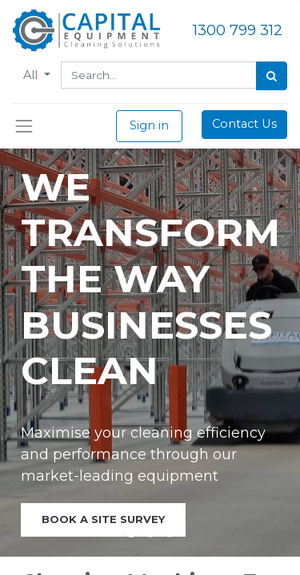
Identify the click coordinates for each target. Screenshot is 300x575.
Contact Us (244, 124)
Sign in (149, 125)
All (32, 75)
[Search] (271, 75)
